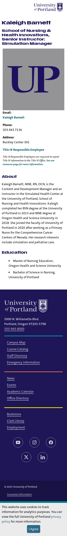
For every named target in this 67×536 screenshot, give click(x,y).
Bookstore (14, 414)
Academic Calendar (20, 391)
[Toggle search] (18, 7)
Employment (16, 427)
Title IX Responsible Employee (23, 150)
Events (11, 385)
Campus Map (16, 342)
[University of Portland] (48, 7)
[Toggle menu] (8, 7)
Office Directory (18, 398)
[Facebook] (51, 442)
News (11, 378)
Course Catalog (17, 349)
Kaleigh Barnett (13, 117)
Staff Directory (17, 356)
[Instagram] (34, 442)
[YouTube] (18, 442)
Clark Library (15, 421)
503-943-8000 (14, 329)
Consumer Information (19, 494)
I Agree (33, 529)
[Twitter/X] (26, 457)
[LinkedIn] (43, 457)
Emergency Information (23, 362)
